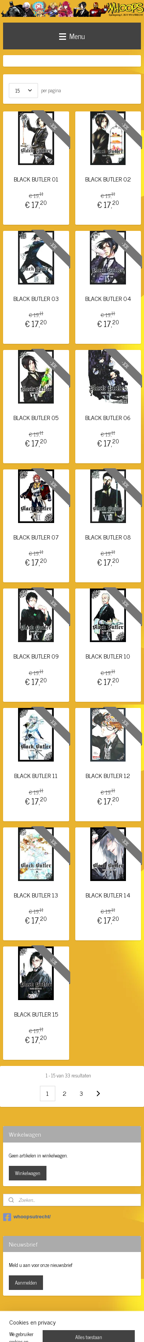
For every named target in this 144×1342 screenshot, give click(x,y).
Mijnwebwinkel (72, 1327)
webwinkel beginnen (96, 1315)
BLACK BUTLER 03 (36, 298)
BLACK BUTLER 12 (108, 775)
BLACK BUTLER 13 (36, 895)
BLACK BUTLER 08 (108, 537)
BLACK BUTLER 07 (36, 537)
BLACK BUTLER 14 (108, 895)
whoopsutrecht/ (27, 1217)
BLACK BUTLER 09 (36, 656)
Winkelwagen (27, 1173)
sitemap (63, 1315)
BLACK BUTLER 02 (108, 179)
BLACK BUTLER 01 (36, 179)
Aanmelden (26, 1282)
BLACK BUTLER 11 (36, 775)
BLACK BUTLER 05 (35, 418)
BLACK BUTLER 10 (108, 656)
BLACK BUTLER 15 (36, 1014)
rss (75, 1315)
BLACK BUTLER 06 (108, 418)
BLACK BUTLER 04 (108, 298)
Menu (72, 35)
